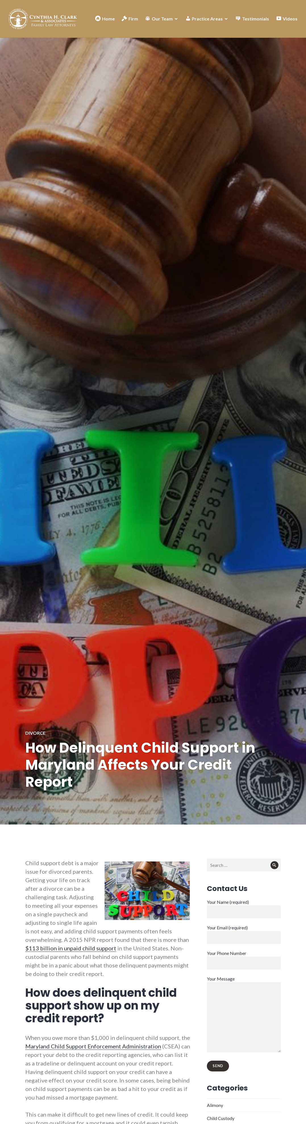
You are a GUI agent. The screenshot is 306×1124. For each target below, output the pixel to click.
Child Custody (220, 1118)
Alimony (215, 1105)
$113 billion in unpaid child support (70, 948)
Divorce (35, 733)
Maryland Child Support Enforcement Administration (93, 1046)
